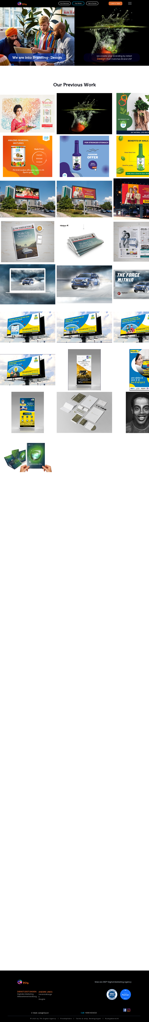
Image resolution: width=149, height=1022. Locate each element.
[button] (130, 3)
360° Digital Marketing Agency (117, 982)
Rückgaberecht (112, 1018)
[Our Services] (64, 3)
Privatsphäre (66, 1018)
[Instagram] (128, 1010)
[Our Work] (78, 3)
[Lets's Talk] (115, 3)
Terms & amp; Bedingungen (88, 1018)
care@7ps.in (43, 1013)
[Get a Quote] (92, 3)
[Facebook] (124, 1010)
